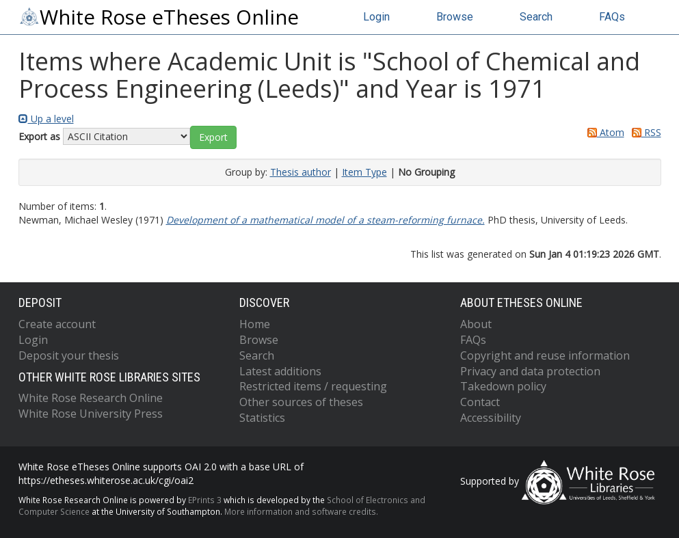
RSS (644, 132)
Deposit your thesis (68, 355)
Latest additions (280, 371)
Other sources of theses (301, 401)
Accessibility (490, 417)
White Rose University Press (90, 413)
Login (376, 16)
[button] (213, 137)
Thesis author (300, 171)
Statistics (262, 417)
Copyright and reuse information (545, 355)
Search (536, 16)
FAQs (612, 16)
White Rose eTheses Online (158, 17)
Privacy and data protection (530, 371)
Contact (480, 401)
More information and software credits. (301, 511)
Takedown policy (503, 386)
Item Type (364, 171)
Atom (603, 132)
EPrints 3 (205, 499)
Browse (454, 16)
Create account (57, 324)
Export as (39, 136)
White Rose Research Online (90, 397)
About (476, 324)
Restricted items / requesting (313, 386)
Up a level (46, 118)
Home (254, 324)
